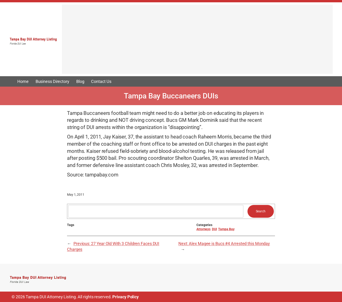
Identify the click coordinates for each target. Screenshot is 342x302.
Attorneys (203, 229)
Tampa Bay (226, 229)
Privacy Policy (125, 296)
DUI (214, 229)
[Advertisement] (197, 41)
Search (261, 211)
